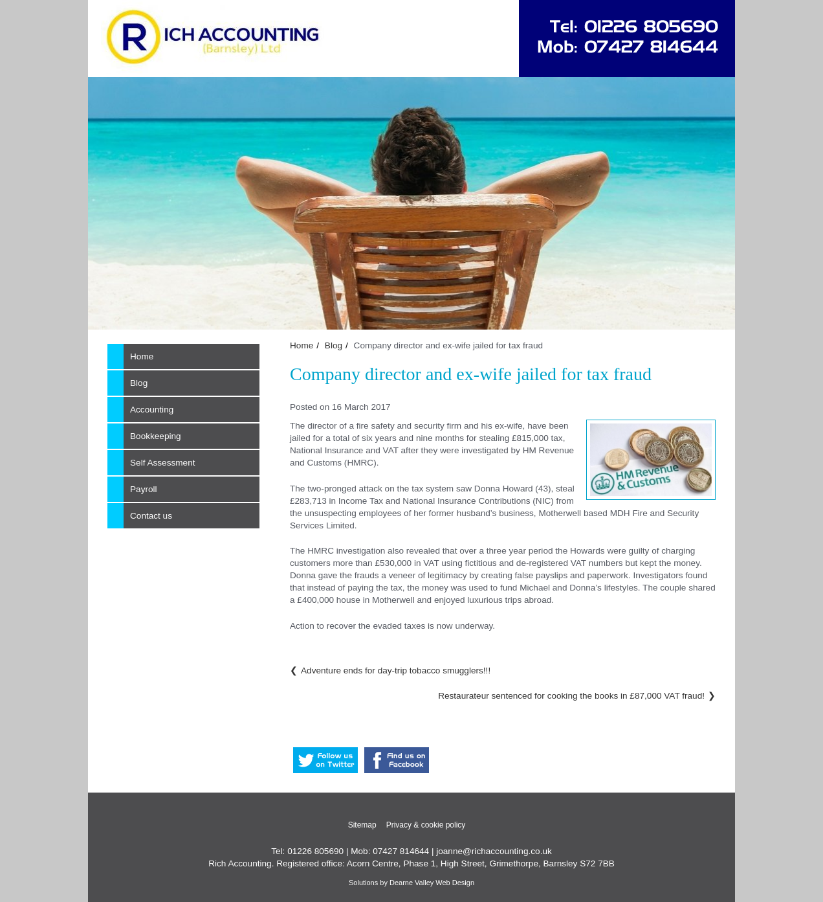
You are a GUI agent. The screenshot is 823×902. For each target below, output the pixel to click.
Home (301, 345)
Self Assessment (162, 463)
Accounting (151, 409)
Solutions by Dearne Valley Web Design (411, 882)
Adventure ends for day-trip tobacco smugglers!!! (395, 670)
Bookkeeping (155, 436)
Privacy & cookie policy (426, 824)
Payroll (143, 489)
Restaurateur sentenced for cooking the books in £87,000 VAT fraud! (571, 696)
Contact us (151, 516)
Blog (333, 345)
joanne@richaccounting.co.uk (494, 851)
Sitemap (362, 824)
